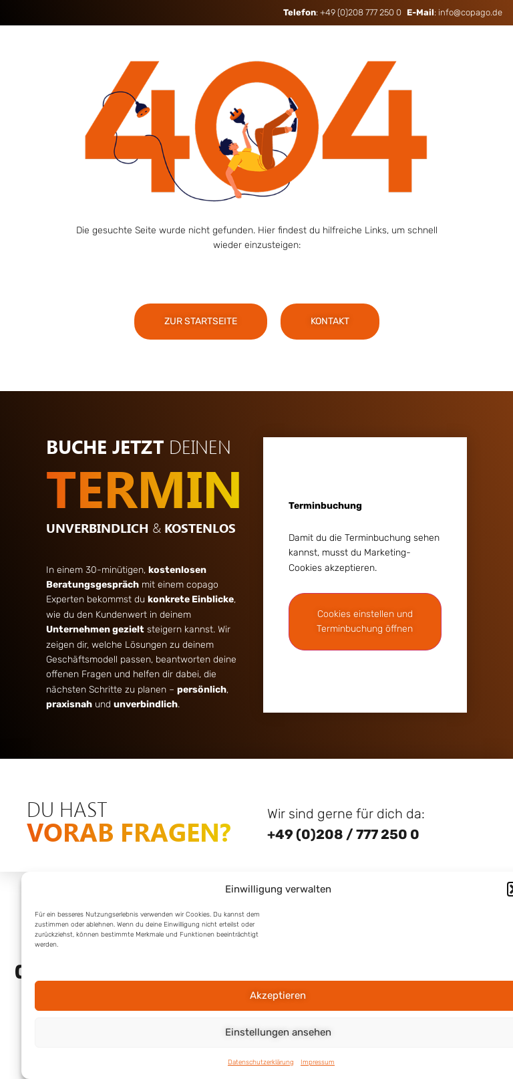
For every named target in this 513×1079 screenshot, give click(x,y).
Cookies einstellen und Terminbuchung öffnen (365, 621)
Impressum (318, 1062)
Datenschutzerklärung (261, 1062)
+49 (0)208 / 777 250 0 (343, 834)
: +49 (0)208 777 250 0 (342, 12)
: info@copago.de (454, 12)
